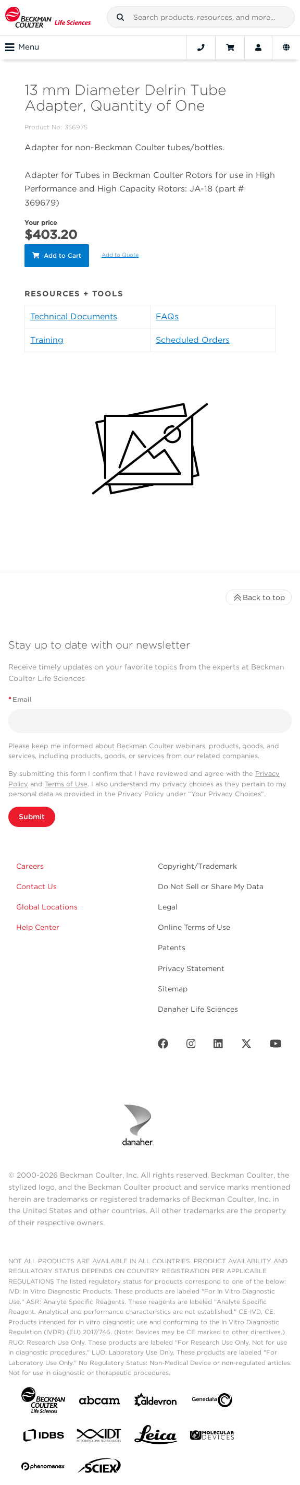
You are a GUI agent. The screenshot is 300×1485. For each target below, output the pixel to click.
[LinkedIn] (218, 1046)
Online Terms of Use (194, 927)
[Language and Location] (286, 47)
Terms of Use (66, 784)
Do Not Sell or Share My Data (211, 886)
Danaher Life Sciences (198, 1009)
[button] (120, 17)
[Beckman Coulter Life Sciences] (48, 17)
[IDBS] (43, 1437)
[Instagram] (191, 1046)
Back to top (258, 597)
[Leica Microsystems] (156, 1437)
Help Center (37, 927)
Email (20, 699)
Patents (171, 947)
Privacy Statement (191, 968)
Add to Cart (56, 255)
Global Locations (47, 907)
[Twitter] (246, 1046)
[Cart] (230, 47)
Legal (168, 907)
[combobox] (200, 17)
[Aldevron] (156, 1402)
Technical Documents (73, 316)
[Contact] (201, 47)
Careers (30, 866)
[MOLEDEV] (212, 1437)
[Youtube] (276, 1046)
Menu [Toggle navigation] (22, 47)
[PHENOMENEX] (43, 1468)
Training (47, 340)
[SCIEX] (99, 1468)
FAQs (167, 316)
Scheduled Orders (193, 340)
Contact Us (36, 886)
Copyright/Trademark (197, 866)
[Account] (258, 47)
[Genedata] (212, 1402)
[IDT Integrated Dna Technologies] (99, 1437)
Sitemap (173, 989)
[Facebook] (163, 1046)
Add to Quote (120, 255)
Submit (32, 816)
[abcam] (99, 1402)
